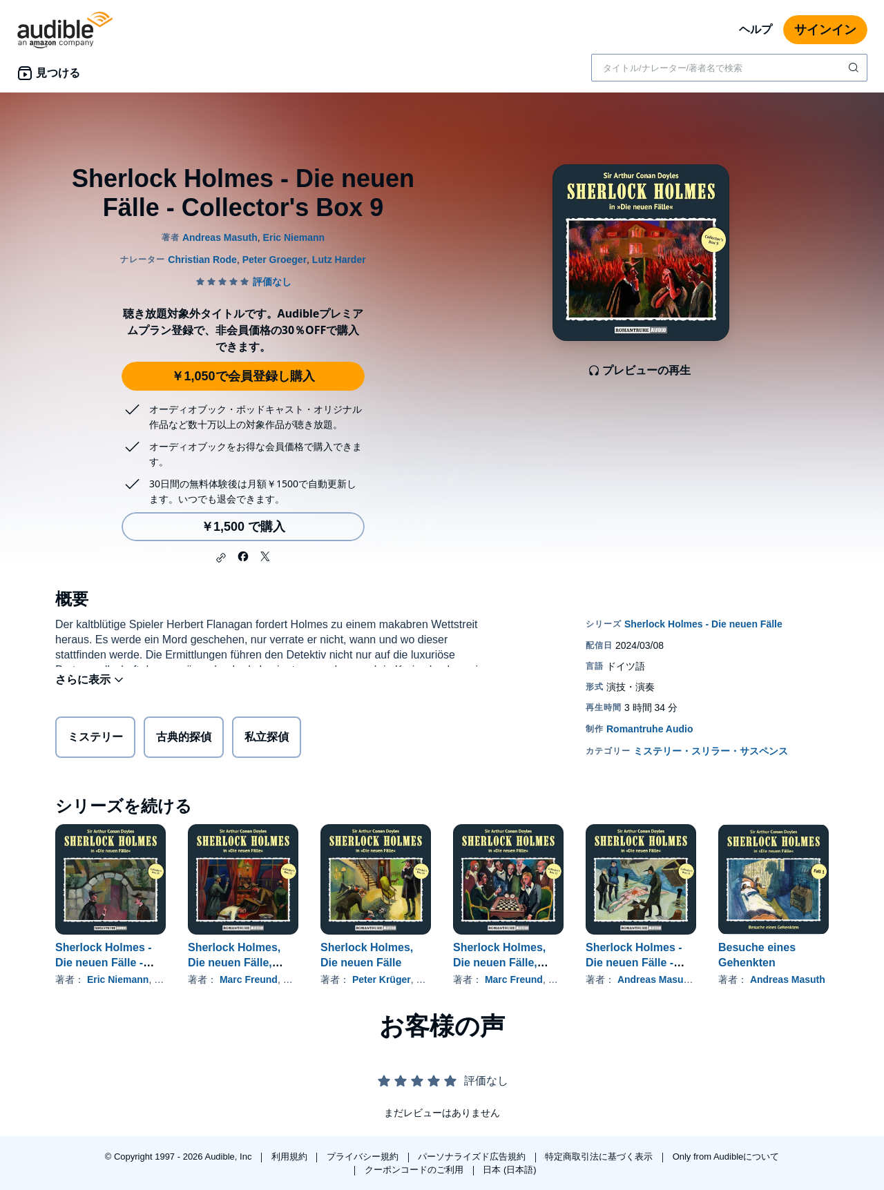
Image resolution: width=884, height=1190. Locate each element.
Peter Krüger (381, 979)
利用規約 (290, 1156)
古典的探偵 (183, 739)
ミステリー (95, 739)
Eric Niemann (117, 979)
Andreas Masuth (655, 979)
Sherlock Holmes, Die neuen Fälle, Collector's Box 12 (501, 963)
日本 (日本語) (509, 1169)
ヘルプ (755, 29)
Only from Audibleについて (726, 1156)
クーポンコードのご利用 (415, 1169)
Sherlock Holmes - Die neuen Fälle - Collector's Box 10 (103, 963)
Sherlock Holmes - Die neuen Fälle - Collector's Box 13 (634, 963)
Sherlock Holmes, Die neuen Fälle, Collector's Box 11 (236, 963)
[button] (221, 557)
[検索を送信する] (855, 67)
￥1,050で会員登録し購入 (242, 376)
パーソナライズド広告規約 (473, 1156)
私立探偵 (266, 739)
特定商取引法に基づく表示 (600, 1156)
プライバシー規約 (364, 1156)
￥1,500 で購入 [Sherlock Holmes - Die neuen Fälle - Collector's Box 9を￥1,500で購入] (243, 527)
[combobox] (729, 67)
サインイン (825, 30)
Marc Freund (249, 979)
